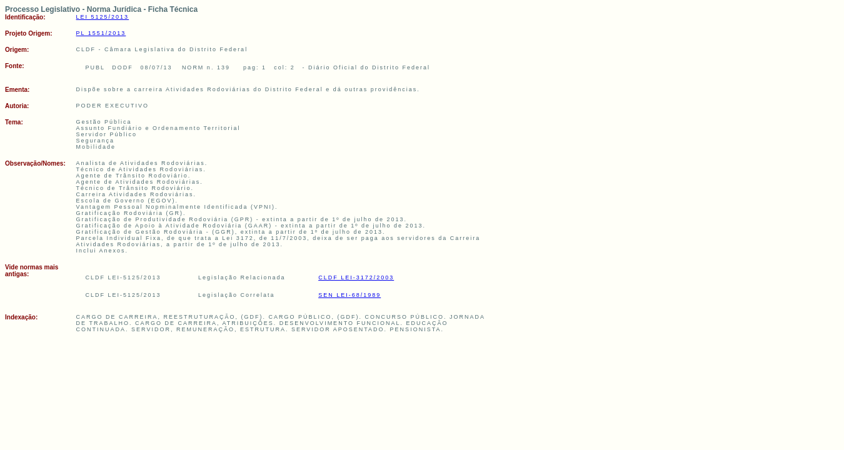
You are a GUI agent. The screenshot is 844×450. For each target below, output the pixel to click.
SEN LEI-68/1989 (349, 295)
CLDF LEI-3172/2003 (356, 277)
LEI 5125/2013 (102, 17)
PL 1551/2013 (101, 33)
